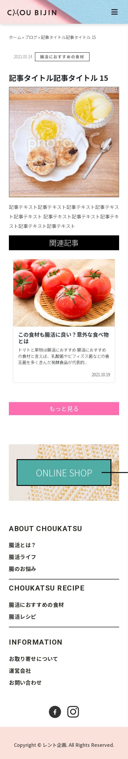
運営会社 (20, 670)
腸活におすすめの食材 (62, 56)
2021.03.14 (23, 56)
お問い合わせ (25, 682)
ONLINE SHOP (64, 472)
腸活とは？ (22, 545)
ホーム (15, 37)
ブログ (31, 37)
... (85, 362)
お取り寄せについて (33, 658)
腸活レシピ (22, 616)
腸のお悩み (22, 568)
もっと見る (64, 408)
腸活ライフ (22, 556)
